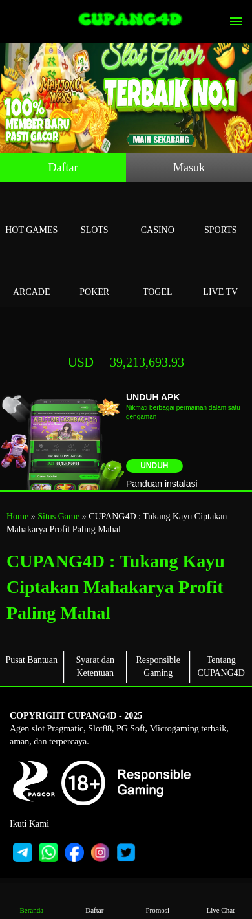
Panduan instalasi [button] (162, 484)
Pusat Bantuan (32, 660)
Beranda (31, 900)
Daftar (63, 167)
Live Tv (221, 277)
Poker (95, 277)
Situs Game (58, 516)
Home (17, 516)
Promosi (157, 900)
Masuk (189, 167)
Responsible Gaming (158, 666)
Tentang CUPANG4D (221, 666)
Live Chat (220, 900)
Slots (95, 215)
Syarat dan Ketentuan (95, 666)
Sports (221, 215)
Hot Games (32, 215)
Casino (158, 215)
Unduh (154, 465)
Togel (158, 277)
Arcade (32, 277)
